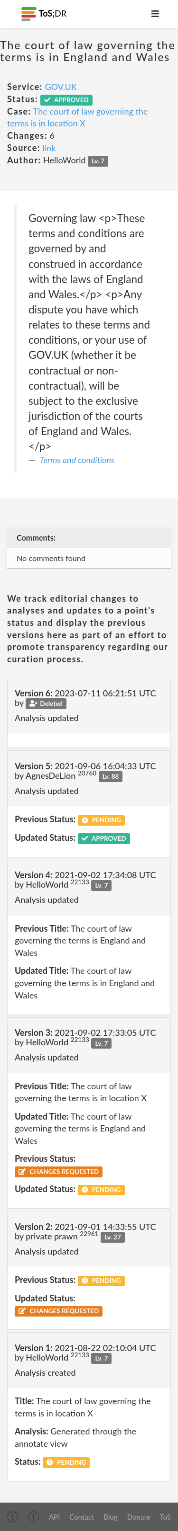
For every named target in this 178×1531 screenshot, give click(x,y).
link (49, 147)
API (54, 1517)
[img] (13, 1516)
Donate (138, 1517)
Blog (110, 1517)
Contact (81, 1517)
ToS (165, 1517)
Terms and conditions (77, 459)
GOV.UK (61, 86)
